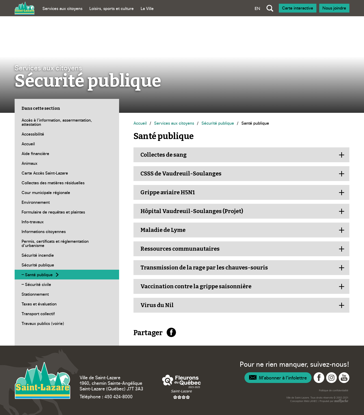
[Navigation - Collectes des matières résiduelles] (67, 183)
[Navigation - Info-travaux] (67, 222)
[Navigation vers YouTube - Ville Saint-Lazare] (344, 377)
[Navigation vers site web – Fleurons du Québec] (181, 386)
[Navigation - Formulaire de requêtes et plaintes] (67, 212)
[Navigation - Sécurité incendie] (67, 255)
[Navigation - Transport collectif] (67, 313)
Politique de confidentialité (333, 390)
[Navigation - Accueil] (67, 144)
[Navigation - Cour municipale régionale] (67, 192)
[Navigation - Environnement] (67, 202)
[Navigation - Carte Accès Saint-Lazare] (67, 173)
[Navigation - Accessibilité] (67, 134)
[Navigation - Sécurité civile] (67, 284)
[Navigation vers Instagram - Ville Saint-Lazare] (331, 377)
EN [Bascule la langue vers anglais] (257, 8)
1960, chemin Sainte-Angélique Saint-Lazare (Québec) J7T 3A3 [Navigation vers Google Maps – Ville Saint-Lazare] (111, 385)
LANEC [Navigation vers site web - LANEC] (314, 401)
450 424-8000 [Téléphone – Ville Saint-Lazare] (118, 396)
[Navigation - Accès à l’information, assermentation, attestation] (67, 122)
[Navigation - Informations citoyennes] (67, 231)
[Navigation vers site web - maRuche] (341, 401)
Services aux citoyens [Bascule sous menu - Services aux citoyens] (62, 8)
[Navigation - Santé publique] (67, 274)
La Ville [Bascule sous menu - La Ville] (147, 8)
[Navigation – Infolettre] (278, 377)
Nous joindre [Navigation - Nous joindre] (334, 8)
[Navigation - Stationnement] (67, 294)
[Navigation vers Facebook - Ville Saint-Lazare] (319, 377)
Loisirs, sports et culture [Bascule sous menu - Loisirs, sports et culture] (111, 8)
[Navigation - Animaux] (67, 163)
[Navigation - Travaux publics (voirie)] (67, 323)
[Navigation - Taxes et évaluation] (67, 304)
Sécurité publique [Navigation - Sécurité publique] (218, 123)
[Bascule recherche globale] (270, 8)
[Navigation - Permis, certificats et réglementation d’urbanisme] (67, 243)
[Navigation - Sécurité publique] (67, 265)
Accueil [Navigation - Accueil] (140, 123)
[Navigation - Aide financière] (67, 153)
